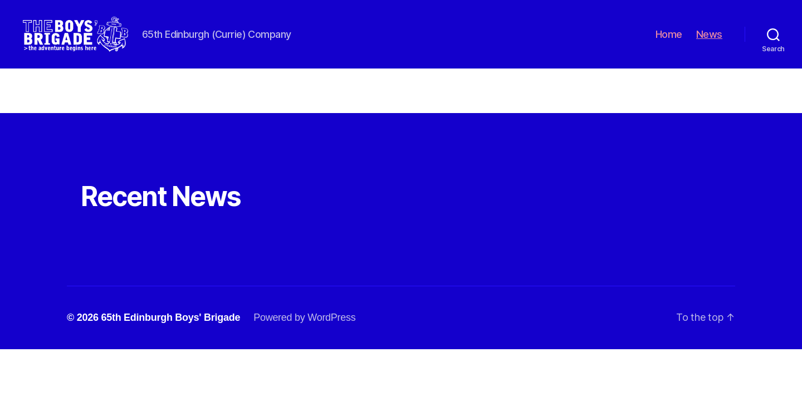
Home (669, 40)
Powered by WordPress (304, 330)
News (709, 40)
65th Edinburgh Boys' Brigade (170, 330)
